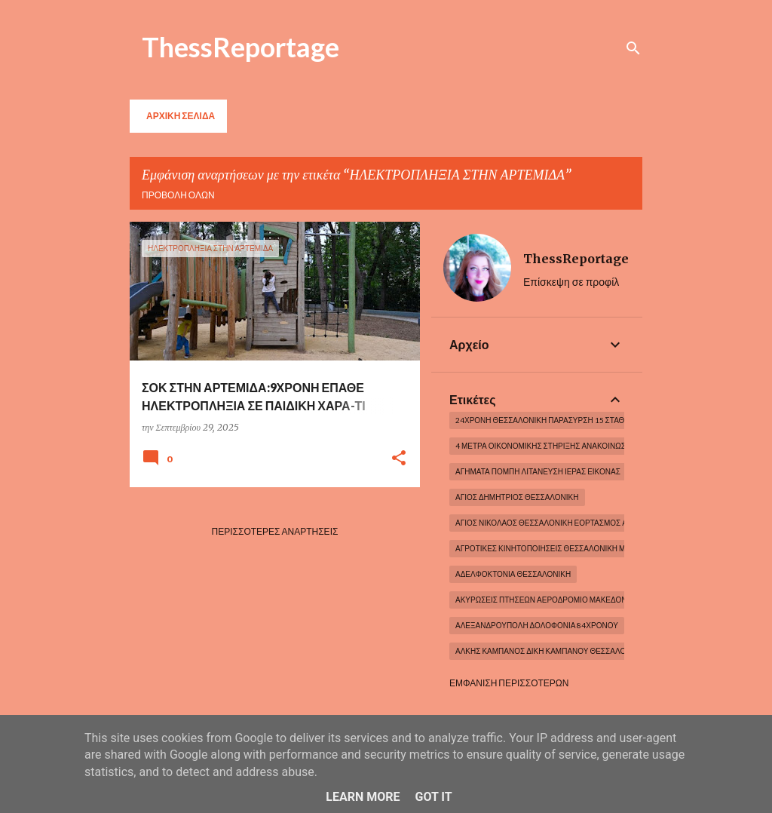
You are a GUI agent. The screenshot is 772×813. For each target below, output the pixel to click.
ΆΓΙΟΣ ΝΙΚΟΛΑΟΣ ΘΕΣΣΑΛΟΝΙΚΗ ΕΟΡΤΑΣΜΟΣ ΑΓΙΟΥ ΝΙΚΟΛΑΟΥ (570, 522)
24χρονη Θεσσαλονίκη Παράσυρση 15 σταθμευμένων (562, 420)
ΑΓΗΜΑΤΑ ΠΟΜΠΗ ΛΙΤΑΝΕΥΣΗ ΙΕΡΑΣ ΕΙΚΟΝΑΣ (537, 471)
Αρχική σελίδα (180, 115)
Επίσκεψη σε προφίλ (571, 281)
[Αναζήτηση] (633, 48)
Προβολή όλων (178, 195)
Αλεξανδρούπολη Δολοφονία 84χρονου (536, 625)
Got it (433, 797)
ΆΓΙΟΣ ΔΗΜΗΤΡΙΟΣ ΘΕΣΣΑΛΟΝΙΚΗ (517, 497)
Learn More (363, 797)
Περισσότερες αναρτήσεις (275, 531)
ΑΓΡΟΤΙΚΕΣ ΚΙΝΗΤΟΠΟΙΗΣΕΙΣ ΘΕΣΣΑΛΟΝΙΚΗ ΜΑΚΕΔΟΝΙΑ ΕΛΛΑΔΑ (575, 548)
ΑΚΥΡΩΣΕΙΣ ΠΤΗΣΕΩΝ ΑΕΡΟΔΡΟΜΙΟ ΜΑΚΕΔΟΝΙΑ (544, 599)
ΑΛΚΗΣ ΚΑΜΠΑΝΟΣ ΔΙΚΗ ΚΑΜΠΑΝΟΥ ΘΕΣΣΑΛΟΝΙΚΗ (549, 650)
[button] (399, 459)
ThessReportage (240, 46)
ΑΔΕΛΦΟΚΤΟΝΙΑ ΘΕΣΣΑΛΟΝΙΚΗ (513, 573)
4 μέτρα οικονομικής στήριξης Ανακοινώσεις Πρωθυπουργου (578, 445)
